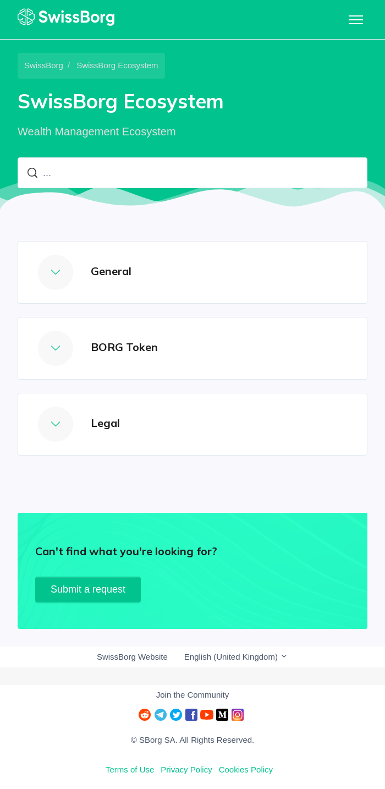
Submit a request (88, 589)
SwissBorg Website (132, 656)
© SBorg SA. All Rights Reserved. (192, 739)
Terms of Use (130, 769)
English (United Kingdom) (236, 656)
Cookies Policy (246, 769)
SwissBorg (43, 65)
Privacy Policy (186, 769)
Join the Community (192, 694)
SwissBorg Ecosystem (117, 65)
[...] (192, 172)
